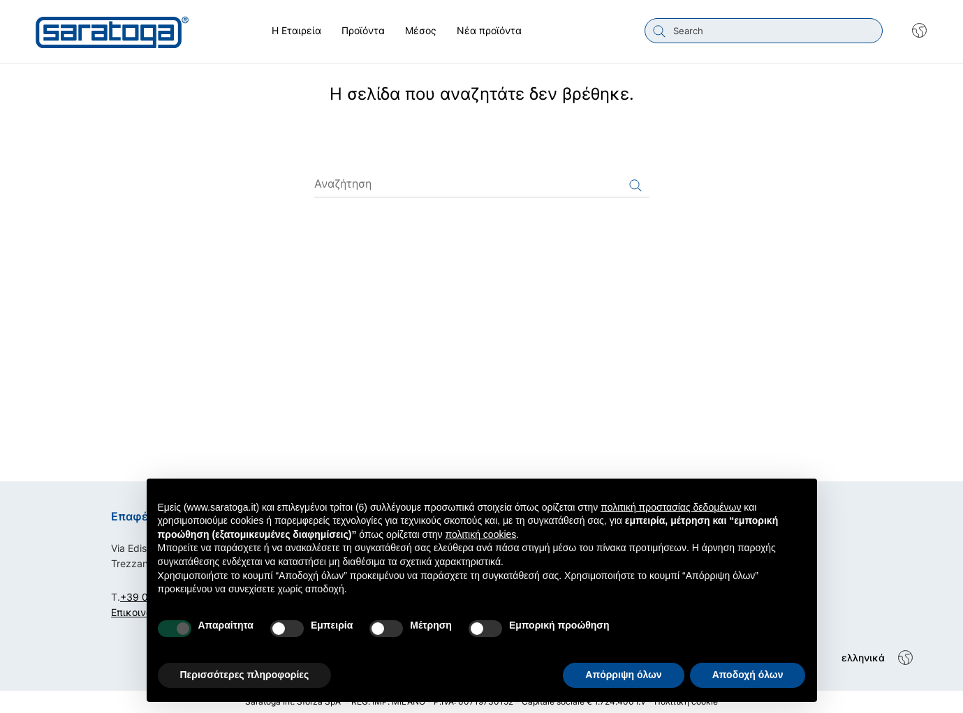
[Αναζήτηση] (481, 183)
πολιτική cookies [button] (480, 534)
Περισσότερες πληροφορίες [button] (244, 674)
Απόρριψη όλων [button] (623, 674)
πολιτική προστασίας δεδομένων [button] (671, 507)
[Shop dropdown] (912, 30)
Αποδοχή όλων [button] (748, 674)
